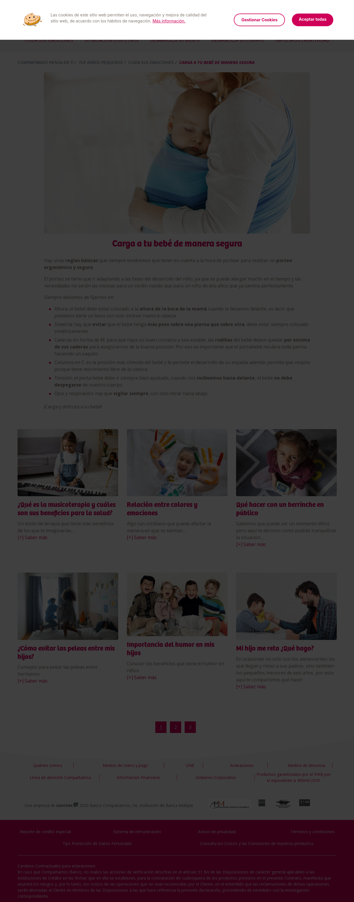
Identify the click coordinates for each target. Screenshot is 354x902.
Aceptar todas (312, 19)
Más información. (168, 20)
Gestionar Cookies (259, 19)
